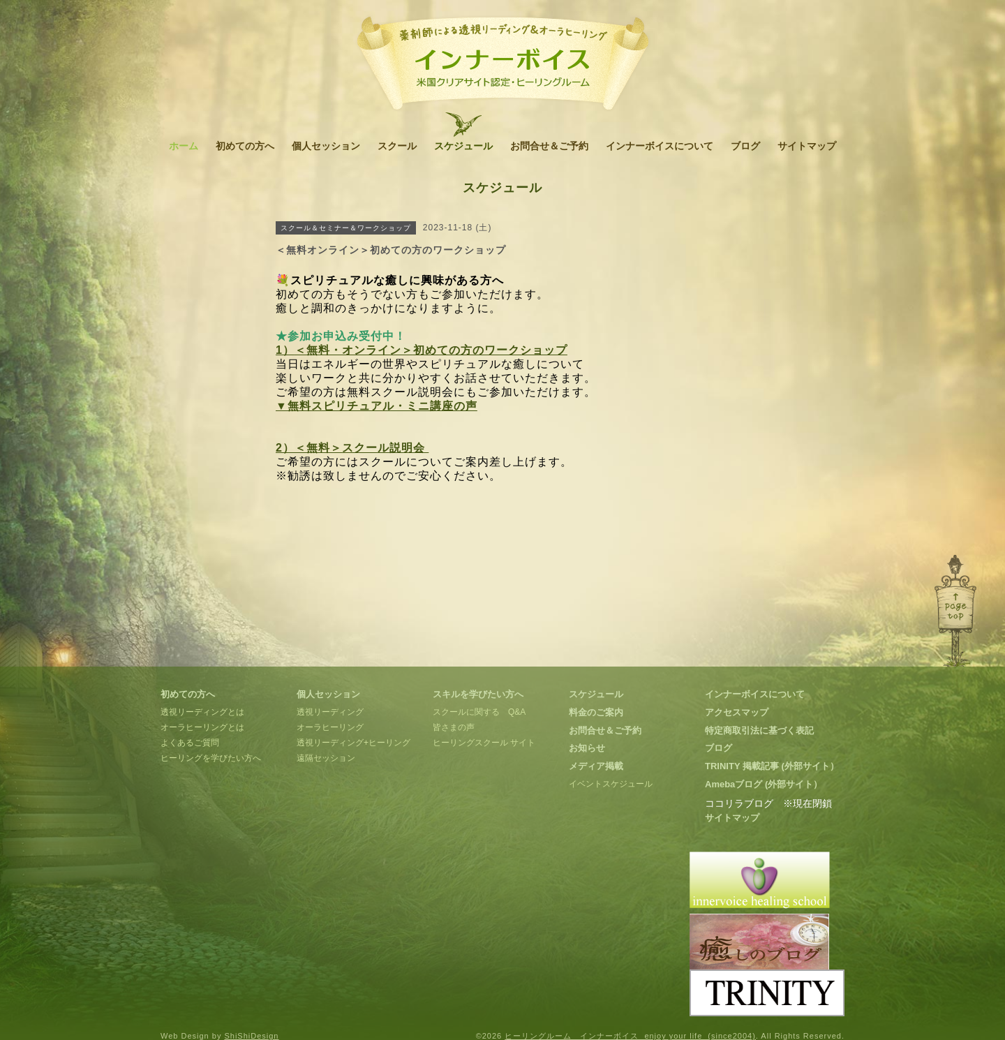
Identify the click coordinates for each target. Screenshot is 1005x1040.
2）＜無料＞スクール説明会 (352, 448)
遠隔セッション (326, 758)
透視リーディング (330, 712)
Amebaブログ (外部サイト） (763, 784)
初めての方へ (245, 145)
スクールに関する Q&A (479, 712)
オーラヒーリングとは (202, 727)
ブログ (745, 145)
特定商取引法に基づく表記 (759, 730)
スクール (397, 145)
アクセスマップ (736, 712)
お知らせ (587, 748)
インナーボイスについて (659, 145)
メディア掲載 (596, 766)
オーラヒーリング (330, 727)
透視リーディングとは (202, 712)
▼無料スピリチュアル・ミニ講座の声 (376, 406)
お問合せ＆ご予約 (549, 145)
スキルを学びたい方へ (478, 694)
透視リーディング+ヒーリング (353, 743)
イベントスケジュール (611, 784)
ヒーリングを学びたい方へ (211, 758)
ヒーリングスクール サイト (484, 743)
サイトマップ (806, 145)
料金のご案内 (596, 712)
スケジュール (463, 145)
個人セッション (326, 145)
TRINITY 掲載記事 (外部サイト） (772, 766)
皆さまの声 (454, 727)
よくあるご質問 (190, 743)
